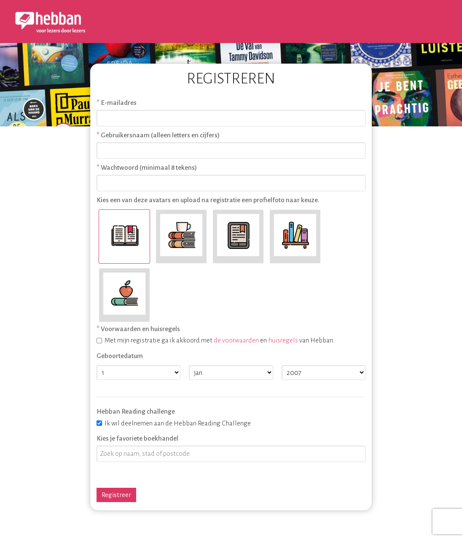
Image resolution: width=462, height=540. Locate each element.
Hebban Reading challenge (136, 411)
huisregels (283, 340)
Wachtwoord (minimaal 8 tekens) (149, 167)
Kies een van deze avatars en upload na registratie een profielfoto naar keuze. (208, 199)
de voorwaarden (236, 340)
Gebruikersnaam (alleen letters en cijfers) (160, 135)
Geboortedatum (120, 355)
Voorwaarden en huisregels (140, 328)
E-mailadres (119, 102)
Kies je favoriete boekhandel (137, 438)
